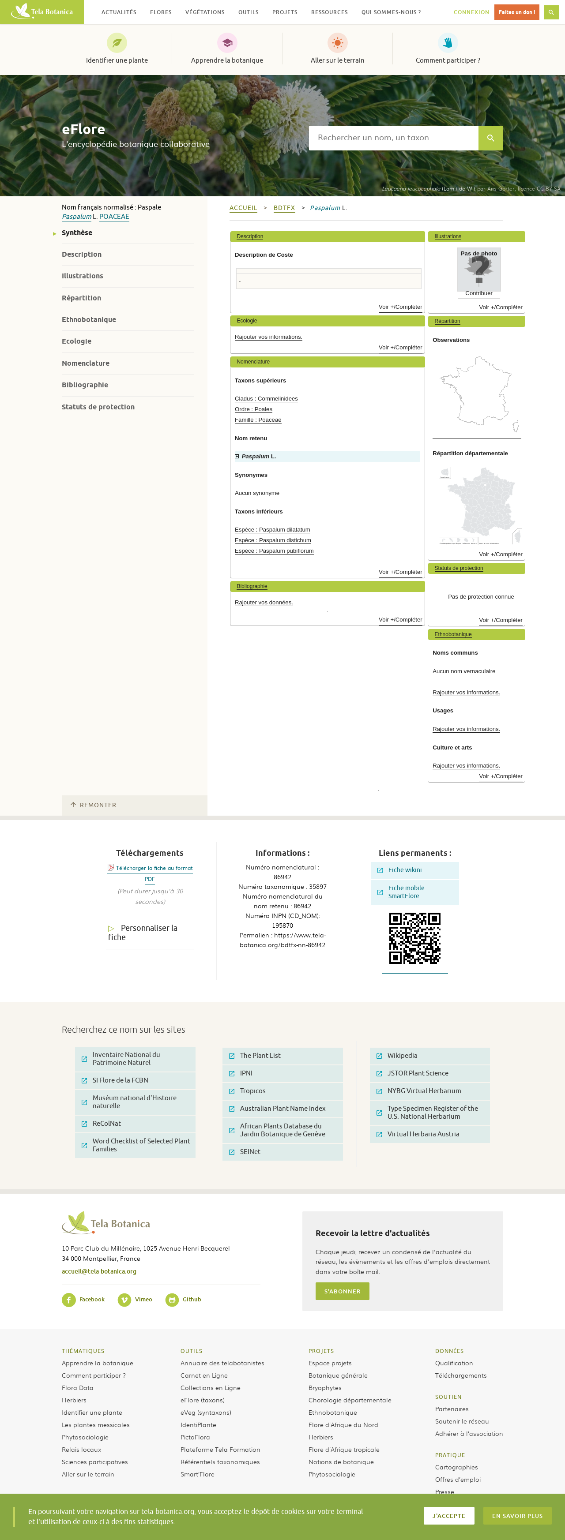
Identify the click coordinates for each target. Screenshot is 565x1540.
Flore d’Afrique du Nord (343, 1424)
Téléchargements (461, 1375)
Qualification (454, 1362)
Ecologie (76, 341)
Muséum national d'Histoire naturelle (129, 1102)
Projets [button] (285, 12)
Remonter (94, 805)
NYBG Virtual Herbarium (419, 1091)
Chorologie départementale (350, 1399)
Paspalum (76, 217)
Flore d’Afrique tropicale (344, 1449)
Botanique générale (338, 1375)
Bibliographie (85, 385)
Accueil (243, 208)
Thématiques (83, 1351)
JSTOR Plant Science (412, 1073)
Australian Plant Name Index (277, 1109)
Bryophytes (325, 1387)
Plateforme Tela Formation (220, 1449)
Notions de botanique (341, 1461)
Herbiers (74, 1399)
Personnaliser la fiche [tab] (142, 932)
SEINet (244, 1152)
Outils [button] (248, 12)
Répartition (81, 298)
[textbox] (393, 138)
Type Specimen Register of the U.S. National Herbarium (427, 1113)
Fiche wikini (399, 870)
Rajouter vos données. (264, 602)
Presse (444, 1491)
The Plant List (255, 1056)
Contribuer (479, 293)
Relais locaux (81, 1449)
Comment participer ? (448, 60)
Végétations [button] (205, 12)
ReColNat (101, 1124)
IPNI (240, 1073)
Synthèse (77, 233)
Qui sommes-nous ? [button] (391, 12)
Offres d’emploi (458, 1479)
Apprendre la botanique (227, 60)
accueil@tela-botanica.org (99, 1271)
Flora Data (78, 1387)
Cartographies (456, 1466)
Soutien (448, 1397)
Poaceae (114, 217)
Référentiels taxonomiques (220, 1461)
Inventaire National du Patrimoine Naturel (121, 1059)
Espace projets (330, 1362)
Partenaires (452, 1408)
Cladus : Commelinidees (266, 398)
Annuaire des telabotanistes (222, 1362)
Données (449, 1351)
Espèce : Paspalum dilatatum (272, 529)
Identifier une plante (117, 60)
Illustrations (82, 276)
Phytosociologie (85, 1436)
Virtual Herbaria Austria (418, 1134)
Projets (321, 1351)
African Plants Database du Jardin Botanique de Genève (277, 1130)
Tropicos (247, 1091)
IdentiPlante (198, 1424)
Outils (192, 1351)
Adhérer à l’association (469, 1433)
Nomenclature (85, 363)
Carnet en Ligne (204, 1375)
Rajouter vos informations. (268, 336)
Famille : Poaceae (258, 419)
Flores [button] (161, 12)
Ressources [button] (329, 12)
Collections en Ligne (211, 1387)
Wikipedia (397, 1056)
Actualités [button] (119, 12)
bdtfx (284, 208)
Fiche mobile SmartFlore (401, 892)
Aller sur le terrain (338, 60)
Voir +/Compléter (400, 307)
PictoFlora (195, 1436)
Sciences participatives (95, 1461)
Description (82, 254)
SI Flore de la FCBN (115, 1080)
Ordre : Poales (253, 409)
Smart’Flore (198, 1473)
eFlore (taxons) (203, 1399)
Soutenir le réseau (462, 1420)
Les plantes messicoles (96, 1424)
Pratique (450, 1455)
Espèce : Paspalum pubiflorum (274, 550)
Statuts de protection (98, 407)
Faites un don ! (517, 12)
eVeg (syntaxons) (206, 1412)
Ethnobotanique (89, 319)
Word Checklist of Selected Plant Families (136, 1145)
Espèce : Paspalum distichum (273, 540)
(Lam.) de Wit (428, 188)
